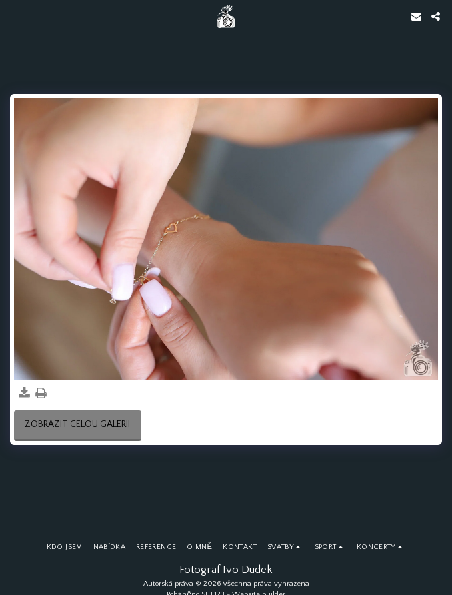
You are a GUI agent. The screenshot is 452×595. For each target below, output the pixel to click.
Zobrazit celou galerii (77, 424)
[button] (14, 16)
